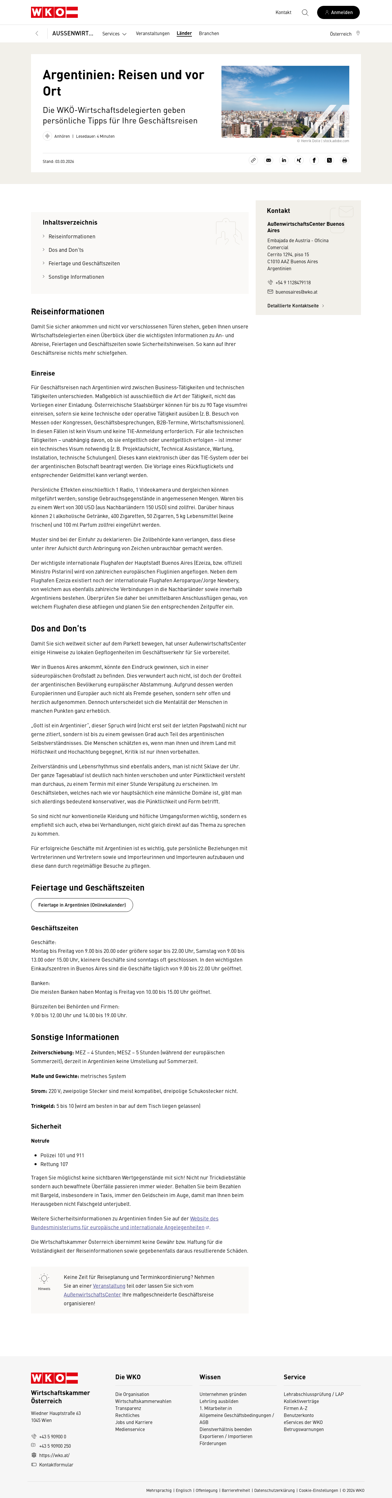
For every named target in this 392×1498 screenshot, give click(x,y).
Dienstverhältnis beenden (226, 1429)
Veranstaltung (109, 1285)
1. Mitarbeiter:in (216, 1408)
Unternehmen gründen (223, 1394)
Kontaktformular (52, 1464)
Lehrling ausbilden (219, 1401)
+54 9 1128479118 (289, 282)
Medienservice (130, 1429)
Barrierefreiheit (236, 1490)
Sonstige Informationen (77, 276)
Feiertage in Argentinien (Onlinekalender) (82, 904)
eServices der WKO (303, 1422)
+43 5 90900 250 (51, 1445)
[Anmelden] (338, 12)
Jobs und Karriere (133, 1422)
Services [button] (115, 34)
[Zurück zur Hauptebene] (37, 34)
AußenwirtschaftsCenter (92, 1294)
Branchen (209, 33)
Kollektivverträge (301, 1401)
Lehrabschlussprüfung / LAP (314, 1394)
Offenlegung (207, 1490)
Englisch (184, 1490)
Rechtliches (127, 1415)
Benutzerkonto (299, 1415)
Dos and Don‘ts (67, 249)
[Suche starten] (305, 12)
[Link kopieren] (253, 160)
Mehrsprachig (159, 1490)
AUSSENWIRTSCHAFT (73, 33)
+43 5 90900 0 (48, 1436)
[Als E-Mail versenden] (268, 160)
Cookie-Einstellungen (318, 1490)
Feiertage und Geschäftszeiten (85, 263)
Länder (184, 33)
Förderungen (213, 1443)
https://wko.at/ (50, 1455)
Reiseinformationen (72, 236)
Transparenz (128, 1408)
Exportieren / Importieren (226, 1436)
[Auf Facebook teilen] (314, 160)
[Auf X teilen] (329, 160)
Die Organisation (132, 1394)
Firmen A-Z (295, 1408)
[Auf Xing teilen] (299, 160)
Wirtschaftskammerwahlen (143, 1401)
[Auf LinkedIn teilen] (283, 160)
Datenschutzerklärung (274, 1490)
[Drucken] (344, 160)
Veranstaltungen (153, 33)
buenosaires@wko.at (292, 291)
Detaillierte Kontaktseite (296, 305)
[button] (345, 33)
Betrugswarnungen (304, 1429)
